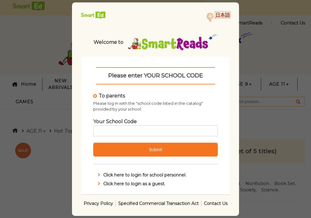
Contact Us (215, 203)
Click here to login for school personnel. (141, 175)
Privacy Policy (98, 203)
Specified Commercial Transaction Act (158, 203)
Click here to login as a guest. (131, 183)
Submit (155, 149)
